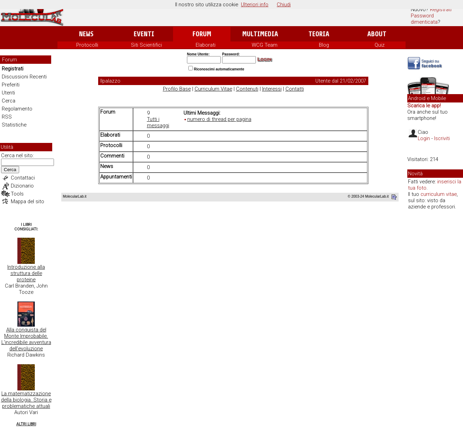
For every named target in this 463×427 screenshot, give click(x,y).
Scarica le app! (424, 105)
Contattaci (23, 178)
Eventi (144, 34)
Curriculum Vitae (213, 89)
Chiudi (284, 4)
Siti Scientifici (146, 45)
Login (424, 138)
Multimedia (260, 34)
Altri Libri (26, 424)
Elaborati (205, 45)
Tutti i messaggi (158, 122)
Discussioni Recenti (24, 77)
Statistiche (14, 125)
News (86, 34)
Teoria (318, 34)
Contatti (294, 89)
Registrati (441, 9)
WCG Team (264, 45)
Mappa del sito (27, 201)
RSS (7, 117)
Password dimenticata (424, 19)
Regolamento (17, 109)
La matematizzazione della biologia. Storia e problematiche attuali (26, 399)
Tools (17, 194)
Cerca (8, 101)
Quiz (380, 45)
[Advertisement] (435, 322)
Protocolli (87, 45)
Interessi (272, 89)
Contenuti (247, 89)
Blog (324, 45)
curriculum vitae (439, 194)
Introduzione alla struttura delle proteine (26, 273)
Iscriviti (442, 138)
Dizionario (22, 186)
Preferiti (10, 85)
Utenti (8, 93)
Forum (201, 34)
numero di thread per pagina (219, 119)
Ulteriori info (254, 4)
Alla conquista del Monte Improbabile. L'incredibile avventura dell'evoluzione (26, 339)
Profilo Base (177, 89)
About (376, 34)
